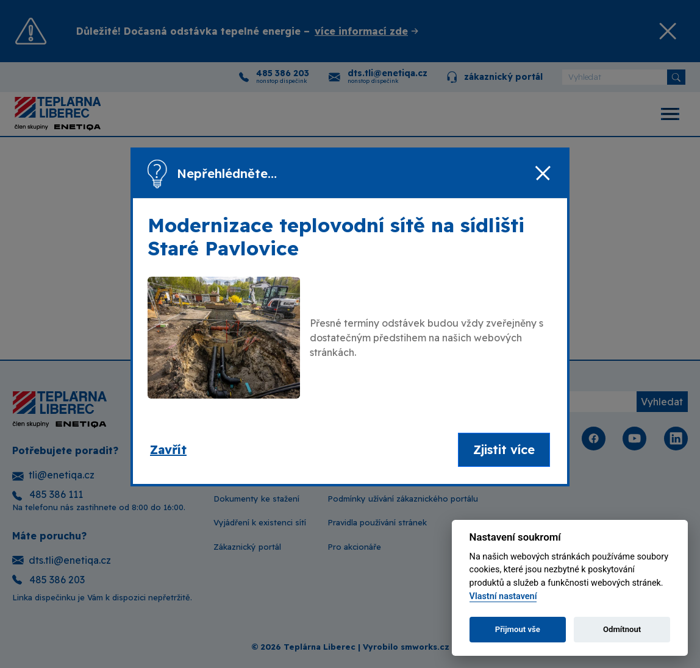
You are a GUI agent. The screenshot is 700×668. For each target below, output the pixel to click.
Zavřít (168, 449)
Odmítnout (622, 629)
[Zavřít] (542, 173)
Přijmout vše (517, 629)
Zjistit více (504, 449)
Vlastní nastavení (503, 596)
